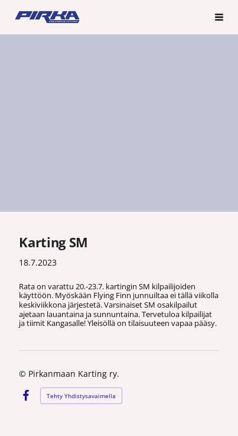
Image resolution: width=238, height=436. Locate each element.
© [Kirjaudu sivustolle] (23, 373)
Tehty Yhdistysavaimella (81, 396)
